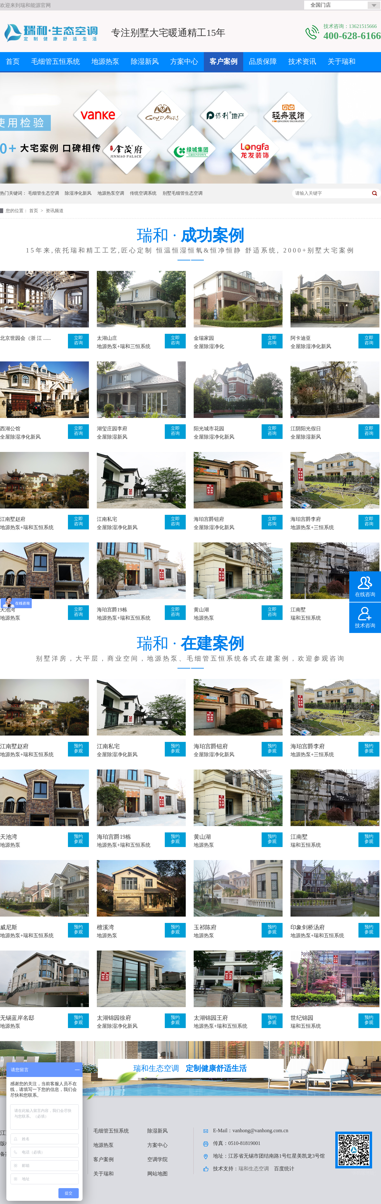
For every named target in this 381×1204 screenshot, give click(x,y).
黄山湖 (201, 609)
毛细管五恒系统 (55, 61)
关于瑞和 (342, 61)
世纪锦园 (302, 1018)
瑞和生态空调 (253, 1168)
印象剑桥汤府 (308, 927)
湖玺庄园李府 (112, 428)
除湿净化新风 (78, 193)
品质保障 (263, 61)
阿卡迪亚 (301, 338)
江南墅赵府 (12, 519)
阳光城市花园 (209, 428)
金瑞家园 (204, 338)
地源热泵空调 (110, 193)
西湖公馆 (10, 428)
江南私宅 (107, 519)
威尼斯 (8, 927)
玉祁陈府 (205, 927)
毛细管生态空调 (43, 193)
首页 (13, 61)
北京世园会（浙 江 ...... (25, 338)
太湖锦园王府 (211, 1018)
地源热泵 (105, 61)
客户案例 (223, 61)
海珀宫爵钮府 (209, 519)
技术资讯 (302, 61)
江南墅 (298, 609)
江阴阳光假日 (306, 428)
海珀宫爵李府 (306, 519)
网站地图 (157, 1173)
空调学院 (157, 1159)
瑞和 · (190, 240)
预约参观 (78, 748)
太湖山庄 (107, 338)
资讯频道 (55, 210)
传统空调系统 (143, 193)
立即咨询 (78, 340)
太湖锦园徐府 (114, 1018)
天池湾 (7, 609)
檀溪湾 (105, 927)
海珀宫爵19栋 (112, 609)
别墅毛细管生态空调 (183, 193)
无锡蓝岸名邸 (17, 1018)
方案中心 (184, 61)
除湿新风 (145, 61)
